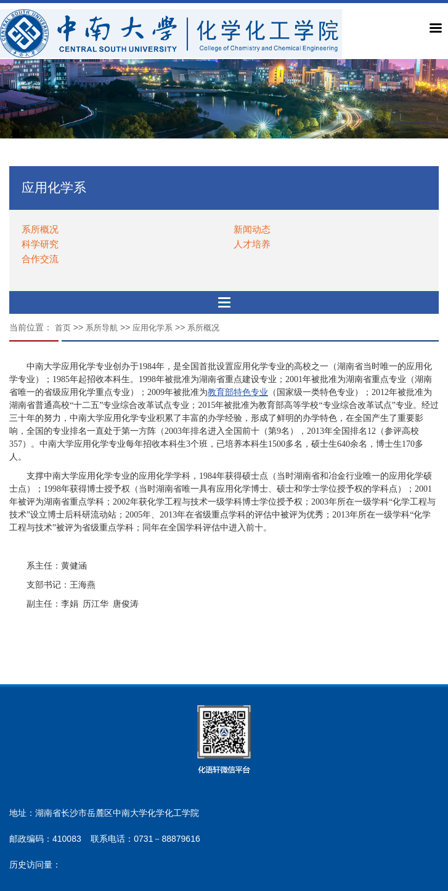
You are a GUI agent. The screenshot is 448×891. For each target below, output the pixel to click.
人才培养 (252, 244)
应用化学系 (152, 327)
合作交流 (40, 259)
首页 (63, 327)
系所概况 (40, 229)
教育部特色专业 (238, 392)
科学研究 (40, 244)
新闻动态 (252, 229)
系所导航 (102, 327)
